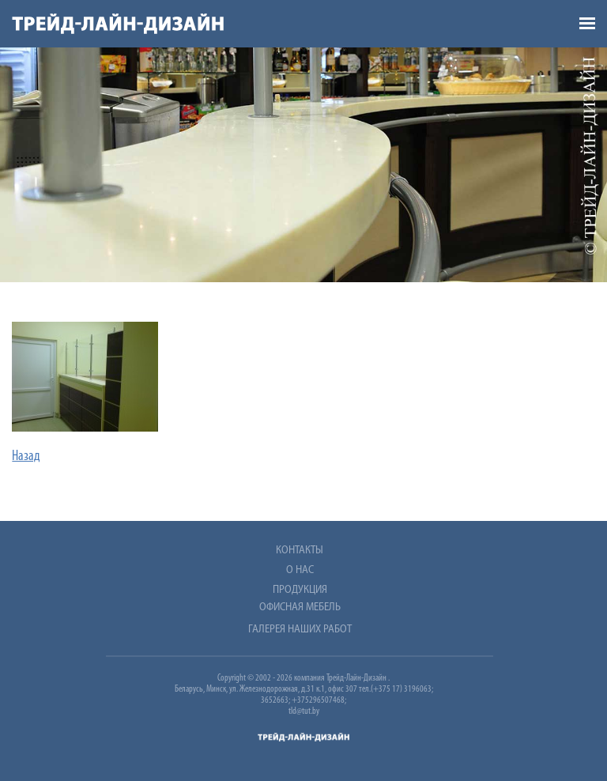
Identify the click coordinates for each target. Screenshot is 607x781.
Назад (26, 456)
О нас (300, 570)
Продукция (300, 590)
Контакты (299, 551)
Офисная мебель (300, 607)
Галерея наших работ (300, 630)
